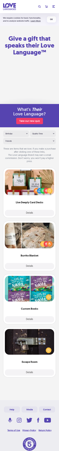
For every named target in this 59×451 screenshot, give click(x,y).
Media (29, 409)
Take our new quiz (29, 121)
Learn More (36, 21)
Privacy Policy (29, 430)
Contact (47, 409)
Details (29, 213)
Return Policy (45, 430)
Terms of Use (13, 430)
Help (12, 409)
